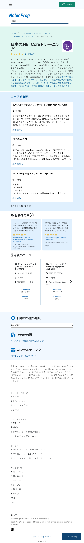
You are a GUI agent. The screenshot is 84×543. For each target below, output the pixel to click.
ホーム (14, 33)
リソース (15, 409)
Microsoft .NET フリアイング (23, 37)
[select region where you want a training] (42, 325)
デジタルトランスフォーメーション (28, 449)
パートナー (16, 480)
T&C (13, 502)
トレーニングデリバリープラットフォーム (31, 458)
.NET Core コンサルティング (23, 356)
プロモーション (18, 400)
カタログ (15, 396)
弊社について (17, 471)
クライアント (17, 484)
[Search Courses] (40, 21)
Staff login (42, 542)
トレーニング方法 (19, 405)
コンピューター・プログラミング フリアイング (35, 33)
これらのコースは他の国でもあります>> (28, 341)
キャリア (15, 493)
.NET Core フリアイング (45, 37)
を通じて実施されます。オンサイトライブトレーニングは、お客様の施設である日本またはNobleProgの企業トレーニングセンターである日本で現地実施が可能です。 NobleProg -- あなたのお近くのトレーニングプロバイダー (42, 81)
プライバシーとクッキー (42, 537)
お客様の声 (16, 489)
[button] (70, 281)
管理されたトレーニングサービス (27, 453)
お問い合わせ (71, 536)
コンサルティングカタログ (23, 436)
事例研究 (15, 427)
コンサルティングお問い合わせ (26, 432)
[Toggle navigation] (72, 16)
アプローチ (16, 423)
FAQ (13, 498)
